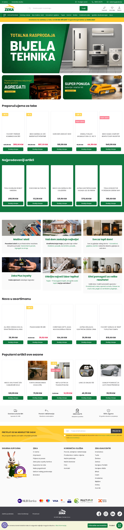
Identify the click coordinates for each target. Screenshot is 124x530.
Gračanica (99, 452)
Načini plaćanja (69, 458)
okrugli (69, 281)
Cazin (97, 475)
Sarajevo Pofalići (101, 465)
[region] (62, 131)
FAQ (65, 465)
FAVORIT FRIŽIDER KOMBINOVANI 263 (13, 135)
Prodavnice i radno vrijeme (74, 455)
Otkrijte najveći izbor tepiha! (62, 276)
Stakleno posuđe (54, 246)
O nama (5, 2)
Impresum (37, 455)
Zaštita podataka (7, 514)
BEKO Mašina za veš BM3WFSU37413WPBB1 (37, 135)
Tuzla (97, 455)
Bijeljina (97, 481)
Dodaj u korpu (13, 149)
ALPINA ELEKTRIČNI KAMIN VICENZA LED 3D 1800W (86, 189)
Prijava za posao (39, 458)
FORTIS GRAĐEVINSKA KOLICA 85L (37, 384)
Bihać (97, 471)
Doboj (97, 485)
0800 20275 (98, 2)
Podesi (112, 525)
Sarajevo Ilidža (100, 468)
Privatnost (36, 514)
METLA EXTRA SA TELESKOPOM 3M (62, 384)
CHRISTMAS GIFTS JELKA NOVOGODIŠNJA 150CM (62, 328)
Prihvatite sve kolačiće (98, 525)
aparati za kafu (106, 286)
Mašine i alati (21, 239)
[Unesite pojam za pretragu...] (56, 8)
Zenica (97, 462)
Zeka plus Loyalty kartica (42, 462)
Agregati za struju (21, 248)
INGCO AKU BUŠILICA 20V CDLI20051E (62, 189)
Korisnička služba (17, 2)
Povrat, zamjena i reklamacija (75, 452)
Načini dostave (69, 462)
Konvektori (113, 244)
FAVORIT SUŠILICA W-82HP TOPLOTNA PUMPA (111, 328)
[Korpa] (119, 525)
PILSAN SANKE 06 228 (37, 327)
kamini (95, 246)
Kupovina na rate (39, 465)
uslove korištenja (74, 438)
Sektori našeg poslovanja (42, 471)
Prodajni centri (82, 2)
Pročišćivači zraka (93, 286)
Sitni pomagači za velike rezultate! (102, 278)
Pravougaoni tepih (59, 281)
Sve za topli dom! (102, 239)
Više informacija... (61, 526)
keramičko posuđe (68, 246)
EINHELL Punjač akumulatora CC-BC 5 (86, 135)
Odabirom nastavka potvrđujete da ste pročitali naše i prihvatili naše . (94, 437)
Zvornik (97, 488)
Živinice (97, 458)
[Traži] (84, 8)
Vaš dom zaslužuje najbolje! (62, 239)
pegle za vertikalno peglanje (106, 289)
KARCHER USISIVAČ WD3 (62, 134)
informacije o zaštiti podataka (107, 435)
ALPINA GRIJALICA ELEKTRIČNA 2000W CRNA (86, 328)
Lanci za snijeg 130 (86, 383)
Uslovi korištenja (23, 514)
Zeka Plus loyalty (21, 275)
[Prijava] (119, 8)
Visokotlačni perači (28, 246)
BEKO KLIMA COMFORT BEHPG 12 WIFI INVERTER (111, 135)
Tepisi (48, 281)
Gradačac (99, 478)
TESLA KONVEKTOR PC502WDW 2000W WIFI (111, 189)
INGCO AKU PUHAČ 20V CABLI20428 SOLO (13, 384)
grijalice (89, 246)
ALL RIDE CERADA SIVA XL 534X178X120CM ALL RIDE (13, 328)
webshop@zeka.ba (115, 2)
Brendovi (36, 475)
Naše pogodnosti (39, 468)
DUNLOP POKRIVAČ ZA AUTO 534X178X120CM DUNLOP (110, 384)
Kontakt (67, 468)
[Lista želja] (112, 8)
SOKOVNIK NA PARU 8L (37, 188)
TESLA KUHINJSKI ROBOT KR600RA (13, 189)
